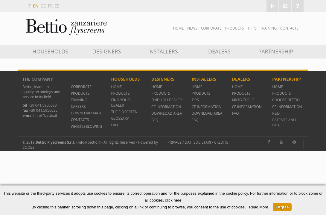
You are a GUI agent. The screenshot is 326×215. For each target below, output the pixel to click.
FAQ (114, 125)
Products (234, 28)
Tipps (252, 28)
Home (178, 28)
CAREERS (78, 106)
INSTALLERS (163, 51)
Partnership (275, 51)
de (43, 6)
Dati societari (198, 142)
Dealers (219, 51)
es (57, 6)
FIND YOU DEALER (166, 99)
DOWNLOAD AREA (86, 113)
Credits (221, 142)
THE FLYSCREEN (124, 111)
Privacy (174, 142)
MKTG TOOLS (243, 99)
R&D (276, 113)
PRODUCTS (80, 93)
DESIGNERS (106, 51)
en (36, 6)
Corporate (211, 28)
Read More (258, 207)
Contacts (289, 28)
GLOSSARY (120, 118)
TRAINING (268, 28)
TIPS (195, 99)
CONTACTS (80, 119)
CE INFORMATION (166, 106)
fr (50, 6)
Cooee (28, 147)
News (192, 28)
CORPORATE (81, 86)
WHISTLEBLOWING (86, 126)
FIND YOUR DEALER (120, 102)
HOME (116, 86)
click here (173, 200)
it (29, 6)
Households (50, 51)
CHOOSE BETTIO (286, 99)
